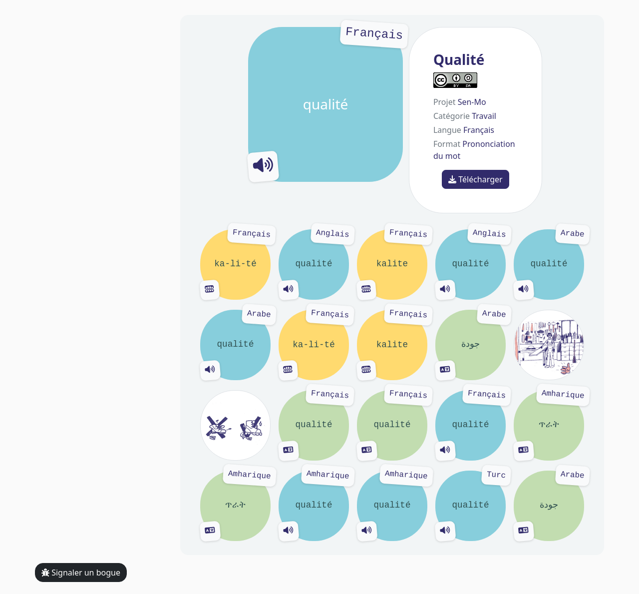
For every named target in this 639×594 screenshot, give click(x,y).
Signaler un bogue (80, 572)
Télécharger (475, 179)
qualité (325, 104)
